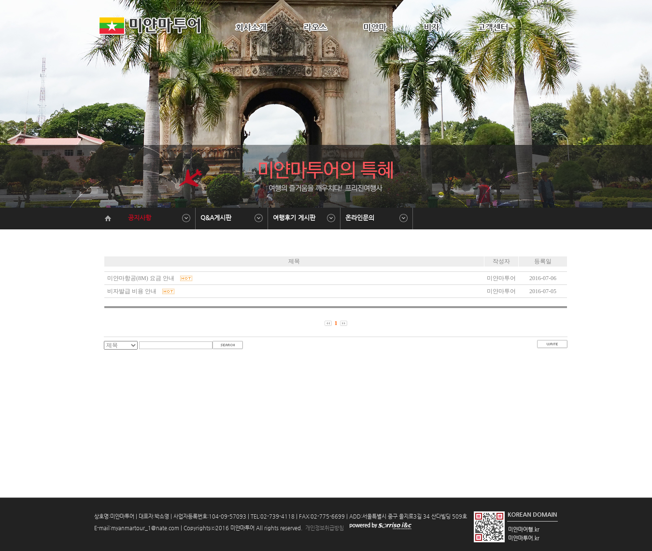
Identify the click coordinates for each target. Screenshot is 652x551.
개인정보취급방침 (324, 528)
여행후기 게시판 (294, 217)
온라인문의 (359, 217)
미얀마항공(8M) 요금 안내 (149, 278)
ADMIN (545, 5)
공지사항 (139, 217)
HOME (519, 5)
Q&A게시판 (215, 217)
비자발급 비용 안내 (140, 291)
